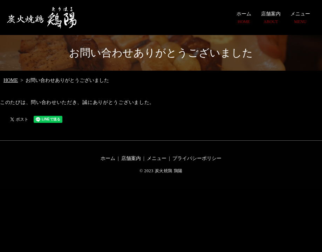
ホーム (244, 17)
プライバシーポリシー (196, 158)
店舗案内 (271, 17)
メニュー (300, 17)
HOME (11, 80)
